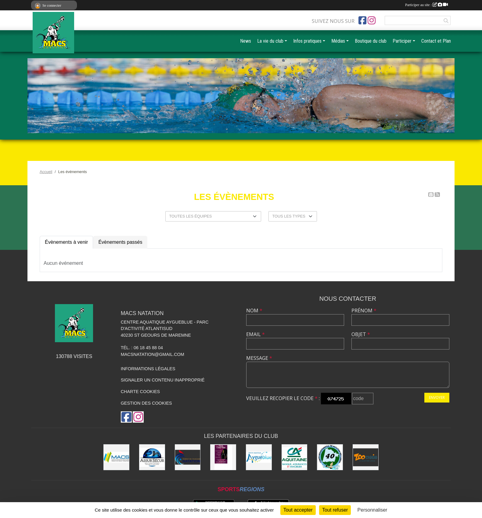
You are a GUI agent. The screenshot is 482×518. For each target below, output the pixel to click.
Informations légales (148, 368)
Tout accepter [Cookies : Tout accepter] (298, 510)
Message (259, 358)
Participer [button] (402, 41)
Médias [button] (338, 41)
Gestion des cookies (146, 403)
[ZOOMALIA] (366, 457)
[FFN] (188, 457)
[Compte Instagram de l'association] (372, 20)
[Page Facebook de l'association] (362, 20)
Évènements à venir (66, 242)
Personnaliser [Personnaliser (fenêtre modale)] (372, 510)
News (245, 41)
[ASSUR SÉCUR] (152, 457)
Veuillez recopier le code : (283, 398)
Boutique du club (371, 41)
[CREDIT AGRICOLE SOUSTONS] (295, 457)
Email (255, 334)
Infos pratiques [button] (307, 41)
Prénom (363, 310)
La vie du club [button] (270, 41)
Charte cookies (140, 391)
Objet (360, 334)
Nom (254, 310)
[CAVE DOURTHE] (223, 457)
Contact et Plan (436, 41)
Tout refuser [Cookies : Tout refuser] (335, 510)
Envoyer (437, 397)
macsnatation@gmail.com (152, 354)
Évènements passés (120, 242)
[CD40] (330, 457)
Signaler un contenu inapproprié (163, 380)
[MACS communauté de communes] (116, 457)
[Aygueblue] (259, 457)
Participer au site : (426, 5)
